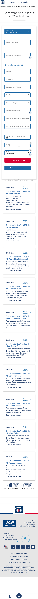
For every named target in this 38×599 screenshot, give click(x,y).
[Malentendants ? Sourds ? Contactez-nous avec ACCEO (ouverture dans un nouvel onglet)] (5, 547)
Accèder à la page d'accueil (2, 2)
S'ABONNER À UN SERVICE (18, 559)
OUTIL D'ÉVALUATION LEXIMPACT (18, 562)
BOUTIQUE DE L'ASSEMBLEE (19, 553)
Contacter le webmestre (10, 569)
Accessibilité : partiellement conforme (24, 567)
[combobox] (17, 31)
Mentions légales (8, 567)
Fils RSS (20, 569)
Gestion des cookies (28, 569)
